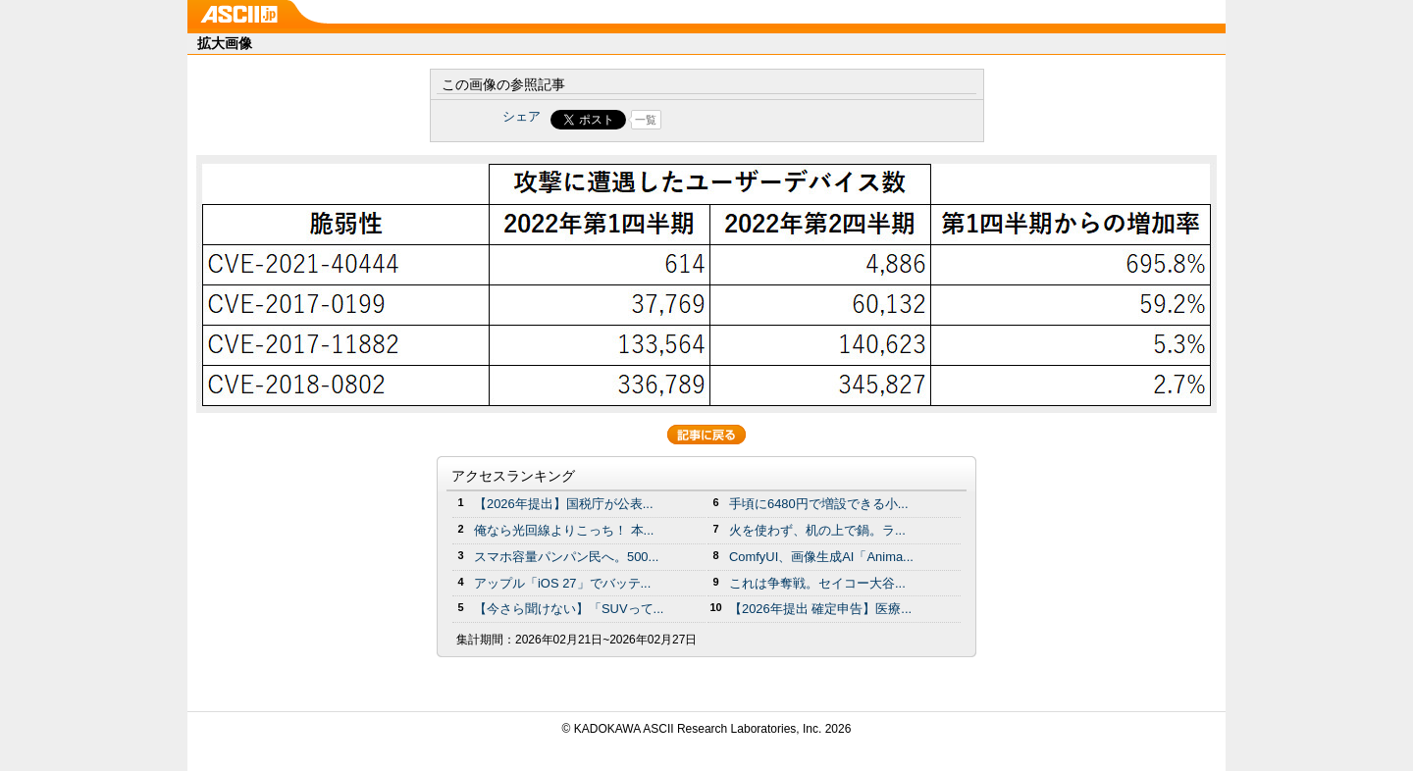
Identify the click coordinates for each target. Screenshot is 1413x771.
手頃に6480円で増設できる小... (819, 503)
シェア (521, 116)
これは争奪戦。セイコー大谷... (817, 583)
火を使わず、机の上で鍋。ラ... (817, 530)
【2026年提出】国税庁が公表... (564, 503)
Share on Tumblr (780, 119)
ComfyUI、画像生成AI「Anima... (821, 556)
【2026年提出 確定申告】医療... (820, 608)
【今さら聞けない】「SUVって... (568, 608)
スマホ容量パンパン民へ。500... (566, 556)
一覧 (645, 120)
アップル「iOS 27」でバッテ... (562, 583)
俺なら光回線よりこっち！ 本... (564, 530)
